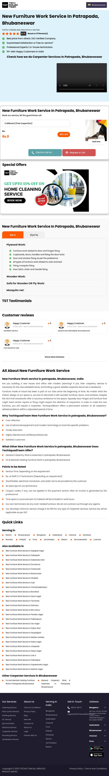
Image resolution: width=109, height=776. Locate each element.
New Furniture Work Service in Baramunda (23, 573)
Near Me (27, 719)
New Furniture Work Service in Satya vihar (23, 628)
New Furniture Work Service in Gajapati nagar (25, 551)
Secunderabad (80, 539)
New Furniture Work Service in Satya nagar (24, 651)
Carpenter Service (9, 731)
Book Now (96, 141)
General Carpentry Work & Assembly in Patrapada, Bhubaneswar (55, 683)
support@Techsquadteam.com (81, 714)
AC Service (6, 719)
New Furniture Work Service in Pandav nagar (24, 614)
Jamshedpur (49, 539)
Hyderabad (57, 535)
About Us (28, 727)
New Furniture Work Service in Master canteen (25, 637)
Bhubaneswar (24, 535)
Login (26, 731)
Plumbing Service (9, 735)
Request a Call (77, 152)
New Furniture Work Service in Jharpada (22, 646)
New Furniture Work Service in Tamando (22, 601)
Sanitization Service (10, 739)
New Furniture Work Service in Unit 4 (21, 655)
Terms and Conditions (96, 768)
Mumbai (9, 539)
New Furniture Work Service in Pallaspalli (23, 555)
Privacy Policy (29, 711)
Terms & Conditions (32, 707)
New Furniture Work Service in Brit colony (23, 610)
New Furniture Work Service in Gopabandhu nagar (27, 664)
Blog (26, 715)
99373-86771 (76, 707)
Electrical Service (9, 727)
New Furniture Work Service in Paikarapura (23, 619)
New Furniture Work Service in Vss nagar (23, 623)
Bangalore (41, 535)
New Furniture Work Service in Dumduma (23, 564)
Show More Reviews (54, 356)
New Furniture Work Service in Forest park (23, 569)
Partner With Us (30, 735)
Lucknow (97, 539)
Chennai (72, 535)
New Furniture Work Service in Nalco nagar (24, 642)
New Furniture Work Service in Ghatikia (22, 578)
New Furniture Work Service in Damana (22, 605)
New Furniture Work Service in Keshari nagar (24, 669)
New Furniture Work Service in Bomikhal (22, 591)
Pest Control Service (10, 711)
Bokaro (64, 539)
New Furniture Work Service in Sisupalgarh (23, 632)
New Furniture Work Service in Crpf (20, 582)
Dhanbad (87, 535)
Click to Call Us (44, 152)
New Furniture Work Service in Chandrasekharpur (26, 587)
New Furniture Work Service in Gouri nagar (23, 596)
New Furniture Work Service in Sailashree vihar (25, 560)
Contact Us (28, 723)
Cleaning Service (9, 707)
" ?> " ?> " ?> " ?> (36, 123)
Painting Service (9, 715)
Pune (35, 539)
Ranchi (8, 535)
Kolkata (23, 539)
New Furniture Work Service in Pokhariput (23, 660)
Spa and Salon (8, 723)
